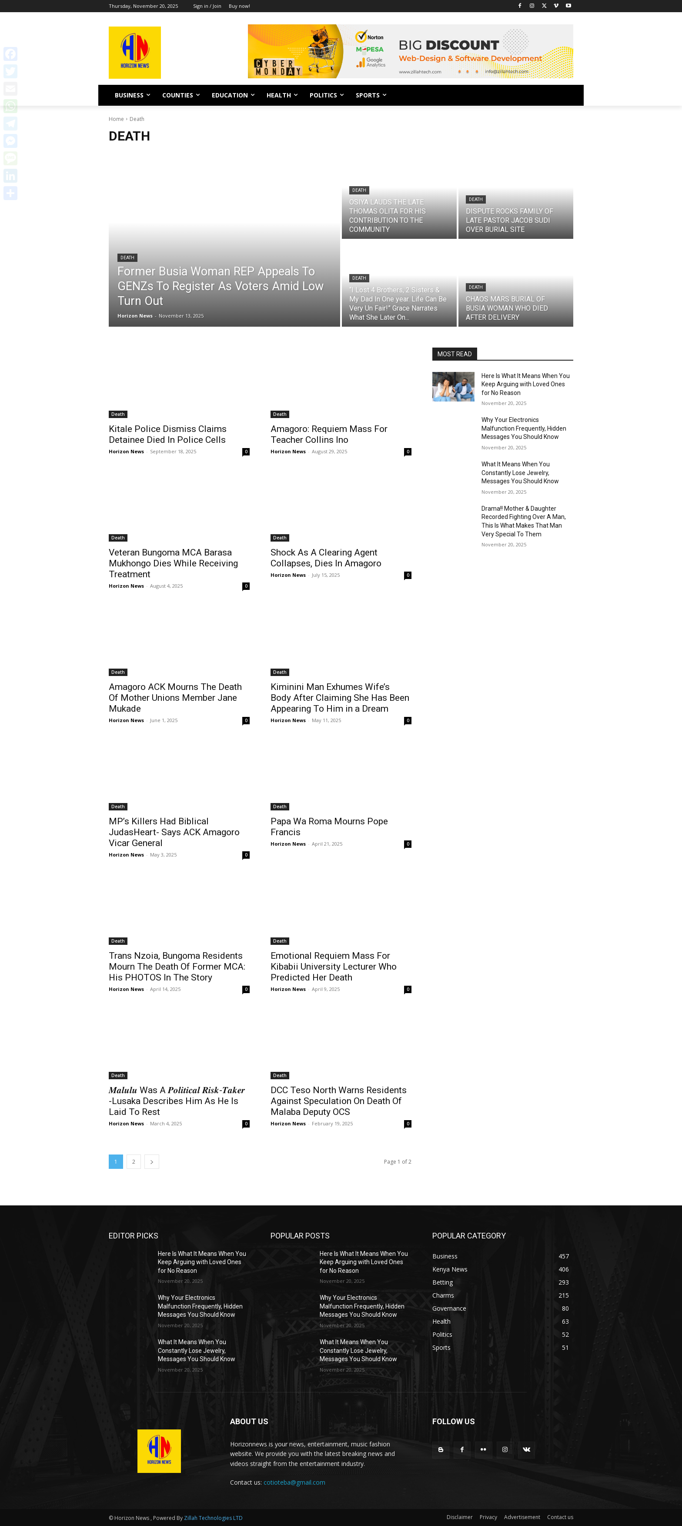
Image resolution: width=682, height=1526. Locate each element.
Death (127, 257)
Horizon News (126, 451)
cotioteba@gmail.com (294, 1482)
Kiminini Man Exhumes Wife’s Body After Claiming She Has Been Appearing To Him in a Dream (340, 698)
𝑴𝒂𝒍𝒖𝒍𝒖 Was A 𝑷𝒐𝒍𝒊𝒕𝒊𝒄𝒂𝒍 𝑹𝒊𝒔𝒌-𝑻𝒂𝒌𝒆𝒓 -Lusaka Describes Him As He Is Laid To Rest (177, 1101)
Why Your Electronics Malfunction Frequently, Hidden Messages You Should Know (523, 428)
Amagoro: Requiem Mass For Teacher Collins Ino (329, 434)
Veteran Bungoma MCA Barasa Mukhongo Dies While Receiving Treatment (173, 563)
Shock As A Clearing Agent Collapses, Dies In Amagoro (326, 558)
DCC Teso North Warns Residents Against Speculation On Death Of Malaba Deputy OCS (339, 1101)
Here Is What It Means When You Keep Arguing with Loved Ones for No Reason (525, 384)
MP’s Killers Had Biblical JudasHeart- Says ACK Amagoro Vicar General (174, 832)
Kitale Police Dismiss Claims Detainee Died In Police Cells (168, 434)
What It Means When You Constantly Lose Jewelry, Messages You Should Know (520, 473)
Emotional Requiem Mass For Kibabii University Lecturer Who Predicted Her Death (334, 966)
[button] (562, 95)
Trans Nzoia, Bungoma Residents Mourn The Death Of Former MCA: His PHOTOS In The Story (177, 966)
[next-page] (151, 1162)
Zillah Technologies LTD (213, 1518)
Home (116, 119)
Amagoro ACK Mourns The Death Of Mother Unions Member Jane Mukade (175, 698)
